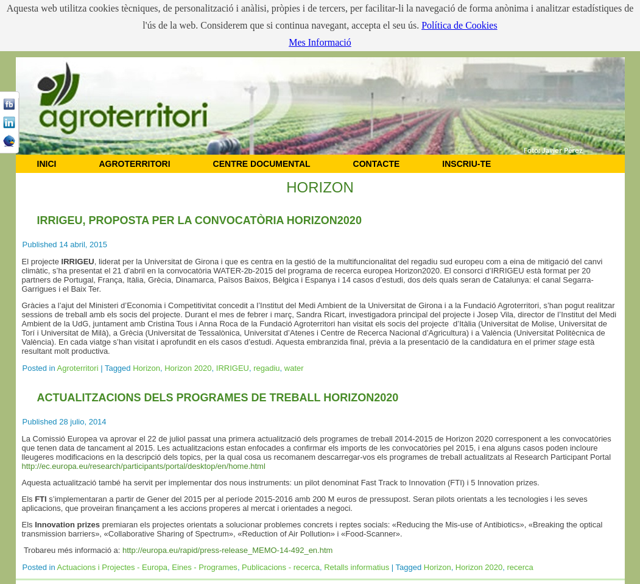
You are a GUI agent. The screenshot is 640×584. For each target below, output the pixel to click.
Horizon (146, 368)
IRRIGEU (232, 368)
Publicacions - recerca (281, 567)
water (294, 368)
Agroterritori (78, 368)
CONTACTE (376, 164)
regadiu (266, 368)
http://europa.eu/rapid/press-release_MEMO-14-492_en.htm (227, 550)
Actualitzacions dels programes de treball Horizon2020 (218, 398)
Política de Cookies (459, 25)
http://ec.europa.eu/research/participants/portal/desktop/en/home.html (143, 466)
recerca (520, 567)
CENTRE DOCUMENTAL (262, 164)
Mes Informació (320, 42)
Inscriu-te (466, 164)
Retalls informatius (356, 567)
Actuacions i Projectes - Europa (112, 567)
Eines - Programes (204, 567)
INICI (47, 164)
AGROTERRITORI (134, 164)
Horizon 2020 (187, 368)
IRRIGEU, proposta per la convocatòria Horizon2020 (199, 220)
